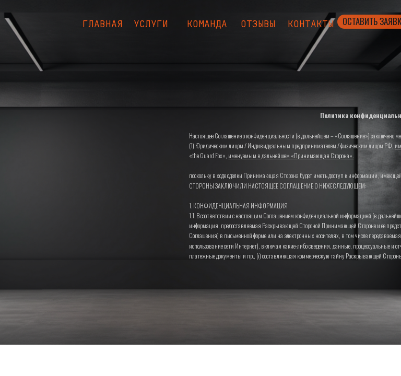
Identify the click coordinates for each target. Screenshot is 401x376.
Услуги (151, 24)
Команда (207, 24)
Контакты (311, 24)
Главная (102, 24)
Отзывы (258, 24)
